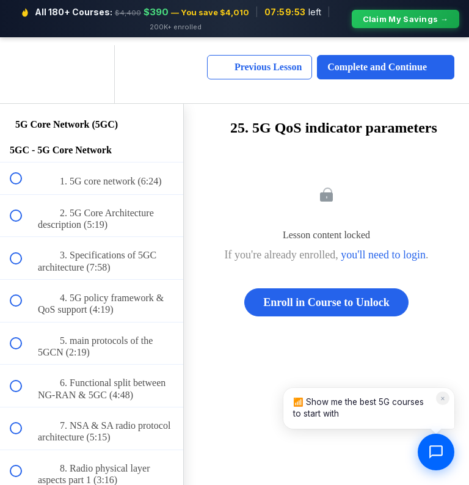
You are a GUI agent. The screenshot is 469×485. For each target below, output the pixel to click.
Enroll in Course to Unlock (326, 294)
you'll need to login (383, 247)
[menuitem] (91, 66)
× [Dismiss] (442, 398)
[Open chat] (436, 452)
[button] (22, 66)
